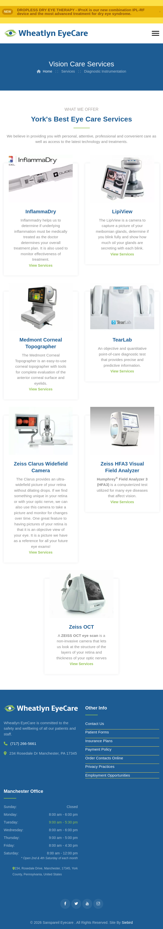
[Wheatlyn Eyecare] (46, 33)
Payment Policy (98, 749)
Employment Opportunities (107, 775)
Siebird (127, 923)
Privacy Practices (99, 766)
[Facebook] (65, 904)
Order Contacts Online (104, 758)
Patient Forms (97, 732)
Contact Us (94, 723)
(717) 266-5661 (23, 743)
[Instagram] (98, 904)
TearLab (122, 340)
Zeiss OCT (81, 627)
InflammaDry (41, 211)
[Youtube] (87, 904)
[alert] (81, 11)
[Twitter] (76, 904)
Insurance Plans (98, 741)
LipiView (122, 211)
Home (47, 71)
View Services (40, 265)
